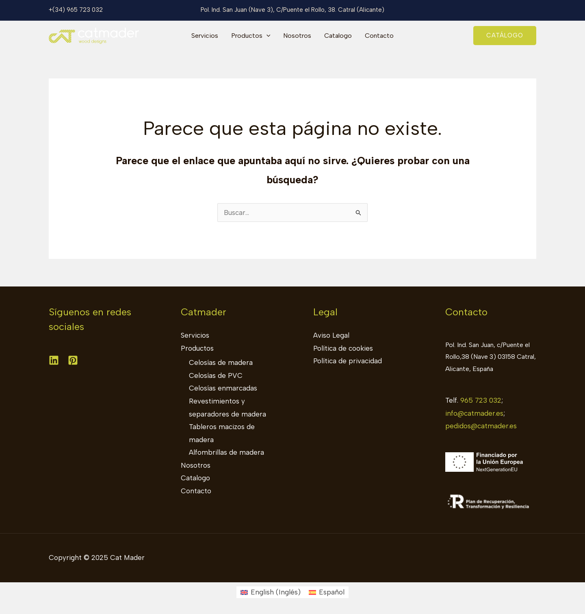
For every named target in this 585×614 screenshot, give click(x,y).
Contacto (379, 35)
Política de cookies (343, 348)
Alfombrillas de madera (226, 452)
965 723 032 (480, 400)
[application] (266, 36)
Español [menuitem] (331, 592)
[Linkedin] (54, 360)
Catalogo (338, 35)
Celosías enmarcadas (223, 388)
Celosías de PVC (216, 375)
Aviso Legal (331, 335)
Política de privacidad (347, 361)
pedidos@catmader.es (481, 426)
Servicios (204, 35)
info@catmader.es (474, 413)
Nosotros (297, 35)
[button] (504, 35)
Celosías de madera (221, 362)
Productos (251, 36)
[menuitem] (270, 592)
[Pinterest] (73, 360)
